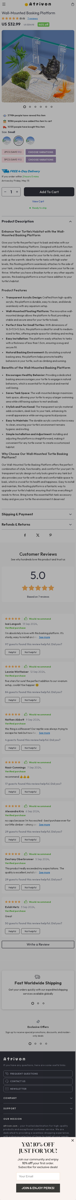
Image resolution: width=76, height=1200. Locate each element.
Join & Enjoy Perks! (38, 1188)
